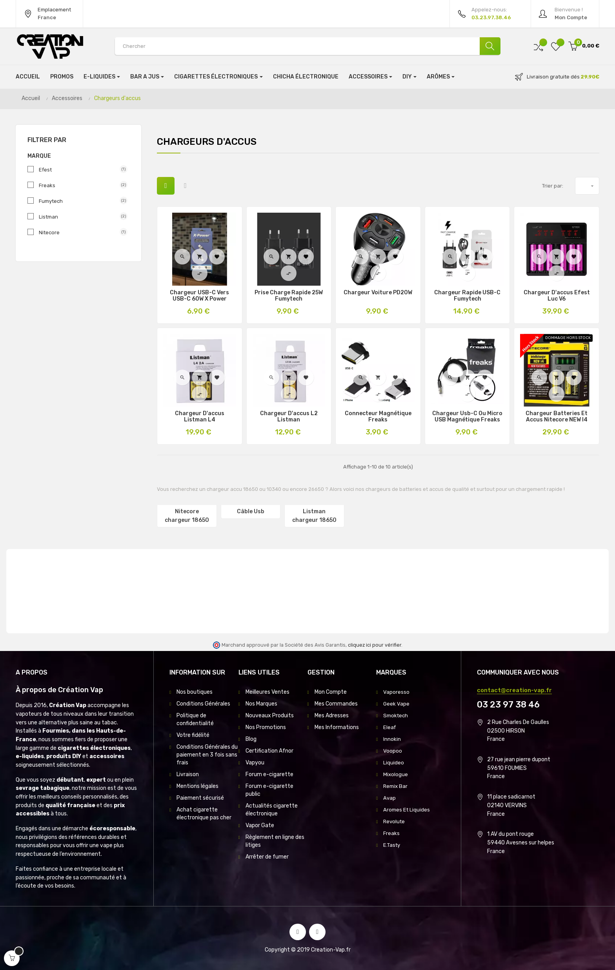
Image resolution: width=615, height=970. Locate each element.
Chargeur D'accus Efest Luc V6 (557, 296)
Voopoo (392, 751)
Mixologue (395, 774)
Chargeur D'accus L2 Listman (289, 416)
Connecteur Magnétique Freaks (378, 416)
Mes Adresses (332, 715)
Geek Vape (396, 703)
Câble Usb (250, 511)
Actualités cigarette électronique (272, 809)
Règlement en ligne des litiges (275, 841)
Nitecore (80, 232)
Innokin (392, 739)
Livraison (187, 774)
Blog (251, 739)
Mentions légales (197, 786)
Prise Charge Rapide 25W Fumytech (289, 296)
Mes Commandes (336, 703)
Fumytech (80, 200)
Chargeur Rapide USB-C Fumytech (467, 296)
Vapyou (255, 762)
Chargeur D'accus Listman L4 (199, 416)
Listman (80, 216)
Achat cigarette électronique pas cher (203, 813)
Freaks (80, 185)
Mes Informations (337, 727)
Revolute (394, 821)
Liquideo (393, 762)
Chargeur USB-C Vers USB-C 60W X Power (199, 296)
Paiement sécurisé (200, 798)
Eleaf (390, 727)
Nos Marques (261, 703)
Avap (389, 798)
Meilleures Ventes (267, 692)
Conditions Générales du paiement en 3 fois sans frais (207, 755)
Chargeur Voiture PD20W (378, 293)
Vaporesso (396, 692)
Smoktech (396, 715)
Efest (80, 169)
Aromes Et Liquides (407, 809)
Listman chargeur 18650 (314, 515)
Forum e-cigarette (269, 774)
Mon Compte (331, 692)
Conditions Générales (203, 703)
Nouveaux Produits (270, 715)
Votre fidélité (192, 735)
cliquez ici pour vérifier (374, 645)
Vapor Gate (260, 825)
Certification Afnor (269, 751)
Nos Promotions (266, 727)
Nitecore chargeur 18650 (187, 515)
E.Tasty (392, 845)
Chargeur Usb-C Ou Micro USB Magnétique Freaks (467, 416)
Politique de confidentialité (195, 719)
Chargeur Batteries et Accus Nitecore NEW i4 (557, 416)
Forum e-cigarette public (269, 790)
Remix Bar (396, 786)
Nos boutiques (194, 692)
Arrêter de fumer (267, 856)
